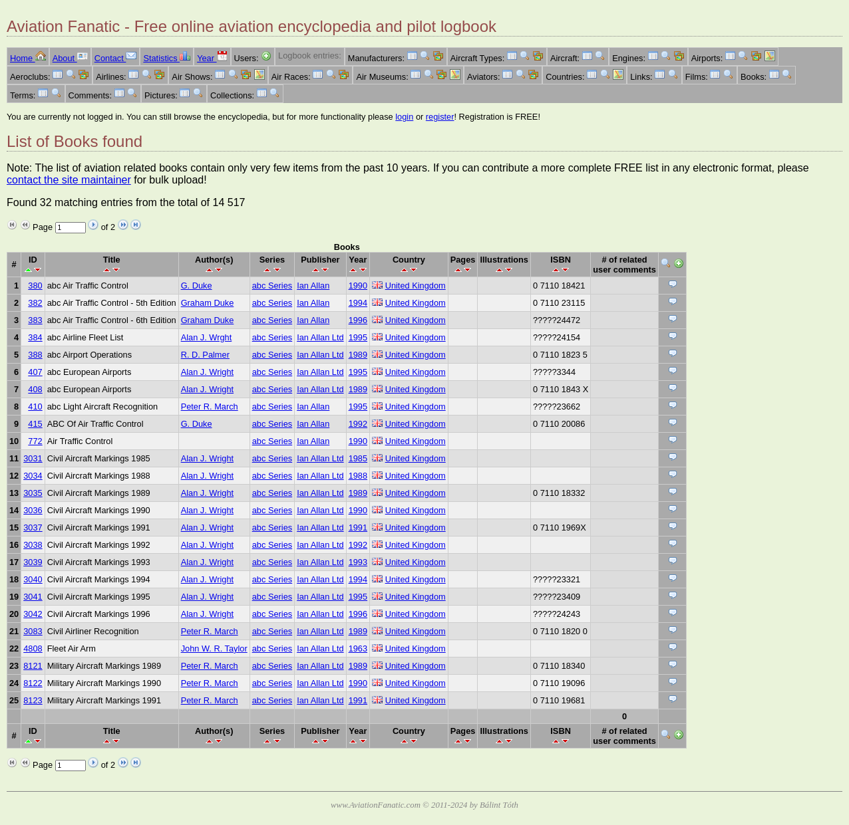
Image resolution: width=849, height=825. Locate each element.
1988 (358, 476)
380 (35, 286)
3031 (32, 458)
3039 (32, 562)
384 (35, 337)
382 (35, 303)
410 (35, 407)
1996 (358, 320)
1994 (358, 303)
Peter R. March (209, 407)
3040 (32, 579)
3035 (32, 493)
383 (35, 320)
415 (35, 424)
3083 (32, 631)
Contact (115, 58)
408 (35, 389)
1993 (358, 562)
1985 (358, 458)
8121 (32, 666)
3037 (32, 527)
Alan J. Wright (207, 372)
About (70, 58)
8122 (32, 683)
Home (28, 58)
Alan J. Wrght (206, 337)
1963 (358, 648)
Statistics (166, 58)
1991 (358, 527)
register (440, 117)
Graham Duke (207, 303)
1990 (358, 286)
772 (35, 441)
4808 (32, 648)
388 (35, 355)
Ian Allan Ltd (320, 337)
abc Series (272, 286)
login (404, 117)
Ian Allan (313, 286)
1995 (358, 337)
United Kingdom (415, 286)
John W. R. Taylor (214, 648)
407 (35, 372)
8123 (32, 700)
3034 (32, 476)
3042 (32, 614)
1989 (358, 355)
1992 (358, 424)
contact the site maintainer (69, 179)
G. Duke (196, 286)
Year (212, 58)
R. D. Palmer (205, 355)
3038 (32, 545)
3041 (32, 597)
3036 (32, 510)
